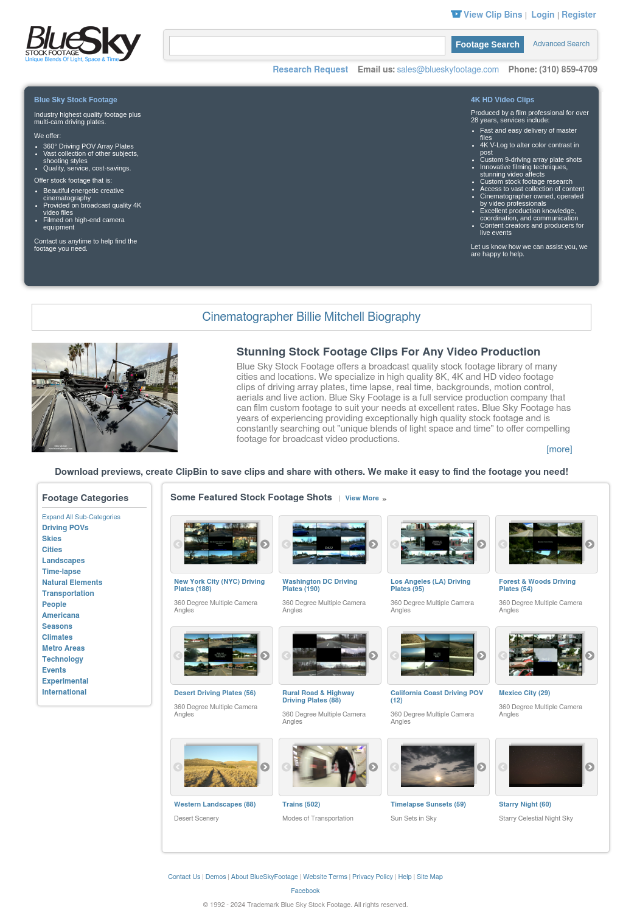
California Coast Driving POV (437, 693)
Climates (57, 637)
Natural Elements (72, 582)
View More (361, 498)
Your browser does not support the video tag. (310, 174)
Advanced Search (561, 43)
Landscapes (63, 560)
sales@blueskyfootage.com (448, 70)
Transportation (68, 593)
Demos (216, 877)
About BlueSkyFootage (264, 877)
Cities (52, 549)
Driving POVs (65, 527)
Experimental (65, 681)
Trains (292, 804)
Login (542, 15)
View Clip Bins (493, 15)
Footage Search (488, 44)
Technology (62, 659)
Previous (178, 544)
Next (265, 544)
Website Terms (325, 877)
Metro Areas (63, 648)
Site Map (430, 877)
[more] (559, 449)
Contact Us (184, 877)
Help (404, 877)
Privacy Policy (372, 877)
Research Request (310, 70)
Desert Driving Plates (208, 693)
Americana (61, 615)
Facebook (305, 891)
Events (54, 670)
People (54, 604)
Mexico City (518, 693)
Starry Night (518, 804)
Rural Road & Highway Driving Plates (318, 697)
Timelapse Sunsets (421, 804)
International (64, 692)
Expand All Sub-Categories (81, 517)
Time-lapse (61, 571)
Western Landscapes (208, 804)
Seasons (57, 626)
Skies (51, 538)
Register (579, 15)
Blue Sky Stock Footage (80, 42)
